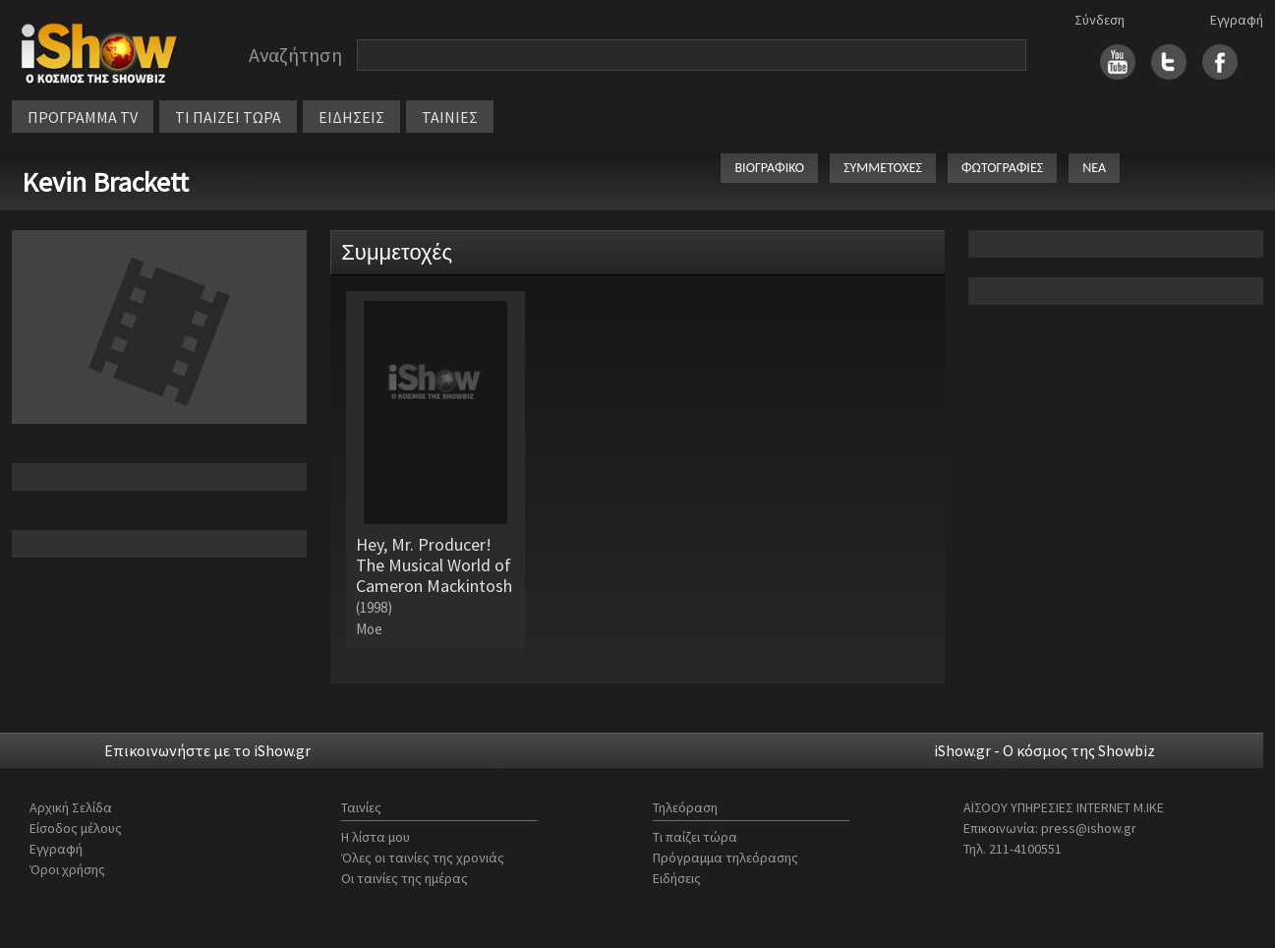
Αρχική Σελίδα (70, 807)
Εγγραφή (1236, 20)
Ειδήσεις (677, 878)
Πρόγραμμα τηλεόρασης (725, 857)
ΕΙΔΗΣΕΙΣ (351, 117)
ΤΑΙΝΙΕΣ (450, 117)
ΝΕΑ (1094, 167)
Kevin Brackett (105, 182)
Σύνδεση (1099, 20)
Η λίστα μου (375, 837)
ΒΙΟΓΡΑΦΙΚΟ (769, 167)
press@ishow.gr (1088, 828)
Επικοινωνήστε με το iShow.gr (207, 750)
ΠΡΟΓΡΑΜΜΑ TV (83, 117)
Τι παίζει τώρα (695, 837)
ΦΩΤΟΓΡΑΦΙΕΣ (1002, 167)
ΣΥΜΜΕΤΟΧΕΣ (882, 167)
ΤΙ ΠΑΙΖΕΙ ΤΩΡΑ (228, 117)
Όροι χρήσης (67, 869)
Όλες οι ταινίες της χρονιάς (422, 857)
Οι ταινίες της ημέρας (404, 878)
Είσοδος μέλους (75, 828)
